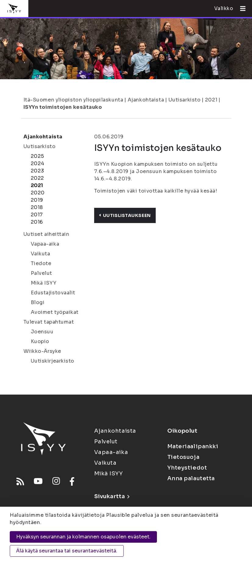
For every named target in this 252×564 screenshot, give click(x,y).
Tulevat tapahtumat (48, 322)
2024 (37, 163)
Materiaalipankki (192, 446)
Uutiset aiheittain (46, 234)
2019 (37, 200)
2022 (37, 178)
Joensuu (42, 331)
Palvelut (41, 273)
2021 (211, 100)
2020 (38, 193)
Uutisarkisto (185, 100)
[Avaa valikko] (240, 8)
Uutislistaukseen (125, 215)
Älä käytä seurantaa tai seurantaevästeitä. (66, 551)
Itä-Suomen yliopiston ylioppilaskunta (73, 100)
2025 (37, 156)
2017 (37, 214)
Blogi (38, 302)
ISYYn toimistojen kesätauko (62, 107)
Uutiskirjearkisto (53, 361)
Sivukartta (112, 496)
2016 (37, 222)
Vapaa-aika (45, 244)
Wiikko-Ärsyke (42, 351)
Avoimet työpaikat (55, 312)
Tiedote (41, 263)
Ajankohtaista (146, 100)
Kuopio (40, 341)
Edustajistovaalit (53, 292)
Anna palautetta (191, 478)
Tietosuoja (183, 457)
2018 (37, 207)
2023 (37, 171)
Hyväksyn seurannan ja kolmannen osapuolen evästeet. (83, 537)
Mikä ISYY (44, 283)
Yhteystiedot (187, 467)
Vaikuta (40, 253)
